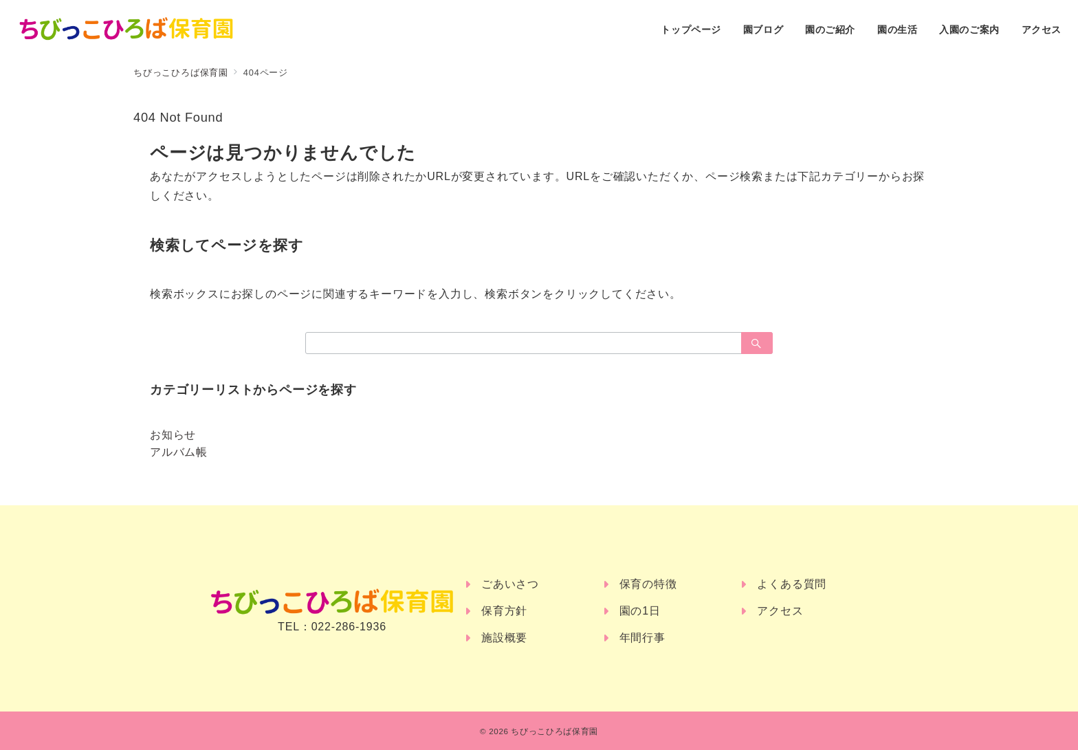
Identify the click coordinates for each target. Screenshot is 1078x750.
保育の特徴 (648, 584)
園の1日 (640, 611)
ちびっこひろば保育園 (554, 731)
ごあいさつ (510, 584)
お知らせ (173, 435)
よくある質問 (791, 584)
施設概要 (504, 637)
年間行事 (642, 637)
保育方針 (504, 611)
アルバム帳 (179, 452)
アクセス (780, 611)
